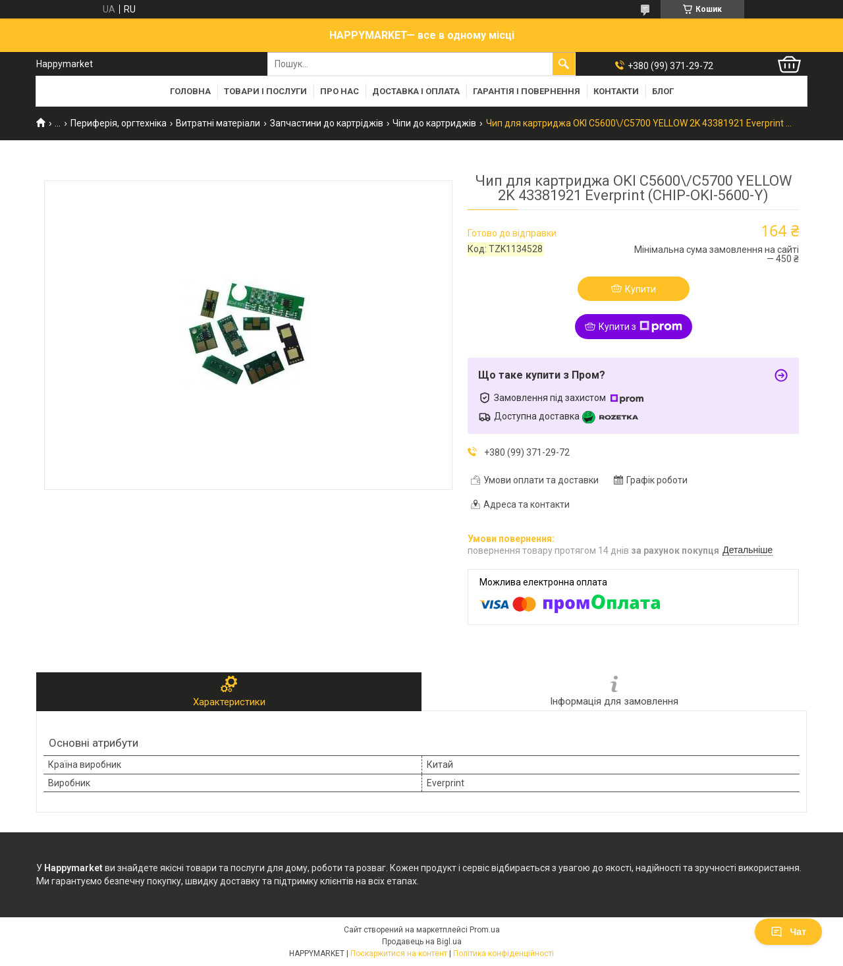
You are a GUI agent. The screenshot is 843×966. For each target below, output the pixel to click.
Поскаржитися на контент (398, 953)
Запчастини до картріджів (326, 123)
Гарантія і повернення (526, 91)
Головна (190, 91)
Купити (640, 289)
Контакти (616, 91)
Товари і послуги (265, 91)
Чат (788, 932)
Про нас (339, 91)
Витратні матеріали (218, 123)
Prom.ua (485, 929)
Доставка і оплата (416, 91)
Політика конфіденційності (503, 953)
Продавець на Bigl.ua (422, 941)
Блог (663, 91)
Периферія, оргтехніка (118, 123)
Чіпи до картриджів (434, 123)
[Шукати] (564, 64)
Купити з (640, 327)
